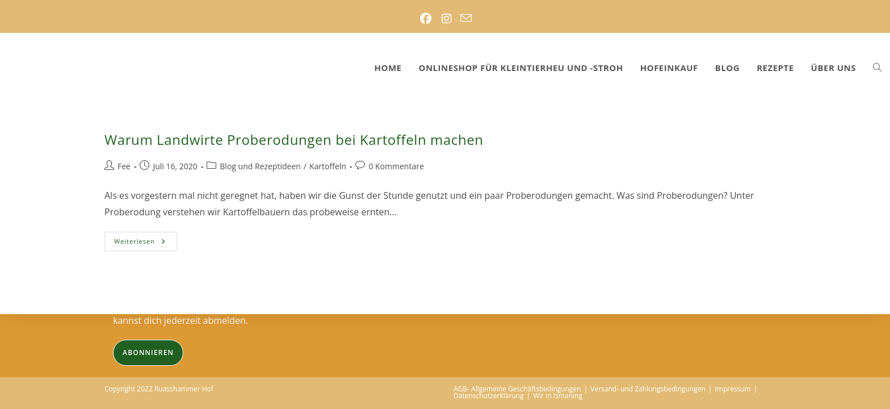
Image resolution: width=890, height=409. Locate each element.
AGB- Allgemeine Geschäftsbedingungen (517, 389)
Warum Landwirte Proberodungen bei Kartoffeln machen (294, 139)
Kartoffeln (327, 166)
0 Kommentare (395, 166)
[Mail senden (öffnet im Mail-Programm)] (466, 19)
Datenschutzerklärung (489, 395)
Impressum (732, 389)
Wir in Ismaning (557, 395)
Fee (124, 166)
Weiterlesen (145, 243)
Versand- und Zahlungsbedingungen (648, 389)
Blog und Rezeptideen (260, 166)
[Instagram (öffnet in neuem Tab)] (446, 19)
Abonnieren (148, 352)
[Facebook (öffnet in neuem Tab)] (425, 19)
